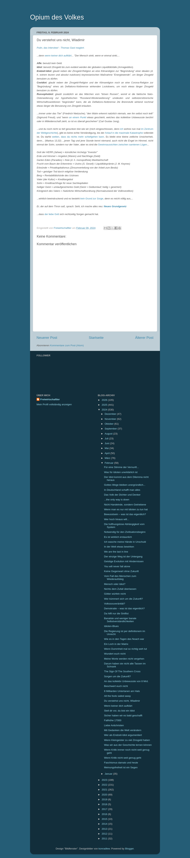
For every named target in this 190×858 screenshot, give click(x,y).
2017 (105, 809)
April (107, 453)
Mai (107, 448)
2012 (105, 833)
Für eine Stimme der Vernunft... (121, 467)
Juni (107, 443)
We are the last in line (116, 551)
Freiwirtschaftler (50, 399)
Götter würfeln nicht (115, 593)
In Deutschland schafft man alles (122, 489)
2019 (105, 799)
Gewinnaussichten (108, 144)
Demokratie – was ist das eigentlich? (124, 608)
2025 (105, 404)
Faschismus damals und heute (121, 762)
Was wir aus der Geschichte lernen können (128, 745)
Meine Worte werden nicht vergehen (124, 658)
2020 (105, 794)
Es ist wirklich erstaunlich (118, 537)
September (111, 428)
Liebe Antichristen (114, 725)
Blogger (129, 848)
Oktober (109, 423)
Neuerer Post (47, 338)
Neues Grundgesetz (115, 206)
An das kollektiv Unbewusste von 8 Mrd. (126, 681)
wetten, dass (59, 136)
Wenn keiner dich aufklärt (118, 705)
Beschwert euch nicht (116, 686)
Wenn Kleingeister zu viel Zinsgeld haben (127, 740)
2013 (105, 828)
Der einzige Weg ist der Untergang (123, 556)
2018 (105, 804)
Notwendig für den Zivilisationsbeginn (125, 532)
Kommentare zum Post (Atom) (67, 345)
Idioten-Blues (111, 626)
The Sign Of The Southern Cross (122, 671)
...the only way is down (116, 499)
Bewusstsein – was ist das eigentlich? (125, 514)
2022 (105, 784)
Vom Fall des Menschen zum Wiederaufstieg (120, 577)
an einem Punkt (77, 117)
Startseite (96, 338)
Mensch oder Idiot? (114, 584)
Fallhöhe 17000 (112, 720)
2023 (105, 780)
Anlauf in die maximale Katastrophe (124, 132)
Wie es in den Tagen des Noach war (124, 639)
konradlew (104, 848)
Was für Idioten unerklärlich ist (120, 472)
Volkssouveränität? (114, 603)
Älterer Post (144, 338)
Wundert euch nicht (115, 653)
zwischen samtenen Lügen (132, 144)
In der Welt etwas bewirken (119, 546)
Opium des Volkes (57, 17)
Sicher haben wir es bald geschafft (123, 715)
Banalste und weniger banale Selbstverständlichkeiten (120, 620)
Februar (109, 462)
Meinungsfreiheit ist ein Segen (121, 767)
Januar (109, 773)
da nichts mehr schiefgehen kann (85, 136)
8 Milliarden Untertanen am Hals (122, 691)
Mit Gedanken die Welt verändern (122, 730)
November (111, 419)
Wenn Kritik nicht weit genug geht (122, 757)
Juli (107, 438)
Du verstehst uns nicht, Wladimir (122, 700)
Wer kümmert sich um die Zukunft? (123, 598)
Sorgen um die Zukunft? (117, 676)
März (108, 458)
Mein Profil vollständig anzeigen (54, 404)
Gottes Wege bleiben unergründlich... (124, 484)
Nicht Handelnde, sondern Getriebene (125, 504)
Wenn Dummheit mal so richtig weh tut (125, 648)
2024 (105, 409)
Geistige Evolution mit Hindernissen (124, 561)
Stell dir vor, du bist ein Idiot (119, 710)
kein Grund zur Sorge (91, 198)
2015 (105, 819)
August (109, 433)
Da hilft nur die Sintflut (116, 613)
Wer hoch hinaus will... (116, 519)
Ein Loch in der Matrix (116, 644)
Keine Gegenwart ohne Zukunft (121, 571)
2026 (105, 400)
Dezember (111, 414)
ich (121, 129)
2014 (105, 823)
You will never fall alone (117, 566)
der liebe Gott (52, 214)
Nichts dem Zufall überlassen (120, 589)
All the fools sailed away (117, 696)
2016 (105, 814)
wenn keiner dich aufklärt (58, 55)
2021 (105, 789)
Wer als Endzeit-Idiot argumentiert (123, 735)
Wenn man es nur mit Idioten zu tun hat (126, 509)
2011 (105, 838)
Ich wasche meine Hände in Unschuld (125, 541)
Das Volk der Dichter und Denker (122, 494)
